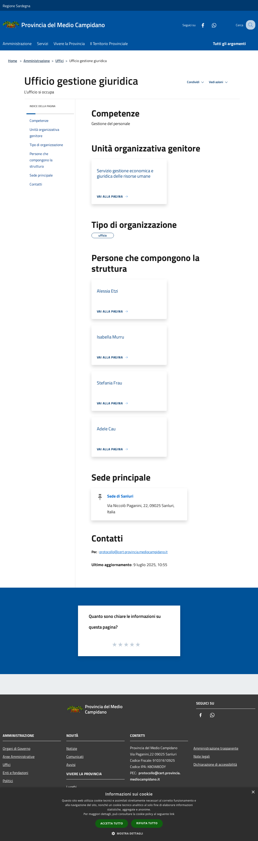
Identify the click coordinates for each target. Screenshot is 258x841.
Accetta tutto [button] (111, 823)
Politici (8, 780)
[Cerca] (250, 24)
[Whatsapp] (210, 25)
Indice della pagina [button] (42, 106)
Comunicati (75, 756)
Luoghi (71, 786)
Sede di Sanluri (120, 496)
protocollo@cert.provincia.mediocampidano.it (133, 551)
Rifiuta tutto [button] (147, 823)
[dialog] (129, 814)
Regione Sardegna (16, 6)
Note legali (201, 756)
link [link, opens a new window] (172, 814)
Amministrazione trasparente (215, 748)
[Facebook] (198, 25)
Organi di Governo (16, 748)
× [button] (253, 792)
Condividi (196, 82)
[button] (129, 833)
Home (12, 60)
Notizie (71, 748)
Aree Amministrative (19, 756)
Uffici (59, 60)
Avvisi (71, 764)
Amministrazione (37, 60)
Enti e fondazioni (15, 772)
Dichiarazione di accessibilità (215, 764)
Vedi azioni (219, 82)
